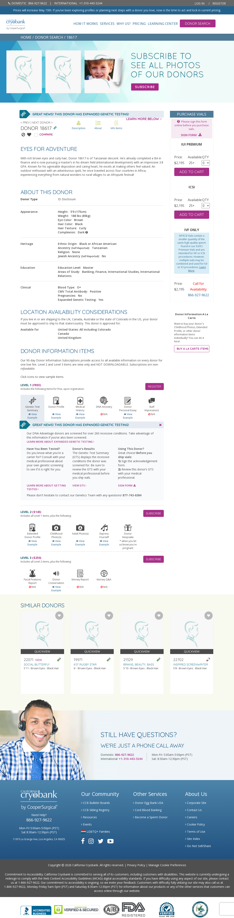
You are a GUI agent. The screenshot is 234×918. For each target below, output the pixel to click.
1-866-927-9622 (28, 882)
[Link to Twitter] (100, 841)
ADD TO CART (191, 171)
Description (78, 125)
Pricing (139, 24)
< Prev (25, 122)
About (98, 125)
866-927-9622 (27, 3)
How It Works (85, 24)
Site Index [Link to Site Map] (192, 839)
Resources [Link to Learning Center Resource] (89, 817)
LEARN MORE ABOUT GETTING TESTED (46, 487)
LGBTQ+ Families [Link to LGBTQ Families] (95, 831)
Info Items (116, 125)
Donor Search (197, 23)
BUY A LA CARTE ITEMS (192, 349)
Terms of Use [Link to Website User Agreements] (195, 831)
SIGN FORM (127, 485)
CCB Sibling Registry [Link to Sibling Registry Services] (95, 810)
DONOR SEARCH (49, 37)
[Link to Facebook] (83, 841)
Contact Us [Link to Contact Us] (193, 810)
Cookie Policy (195, 824)
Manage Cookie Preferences (167, 865)
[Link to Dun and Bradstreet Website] (166, 909)
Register (219, 3)
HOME (26, 37)
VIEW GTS (79, 485)
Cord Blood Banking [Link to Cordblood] (147, 810)
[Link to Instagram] (91, 841)
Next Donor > (42, 122)
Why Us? (124, 24)
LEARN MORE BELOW (144, 119)
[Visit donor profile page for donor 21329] (142, 653)
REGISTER (154, 386)
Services (107, 24)
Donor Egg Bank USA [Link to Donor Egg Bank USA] (148, 803)
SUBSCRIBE (153, 513)
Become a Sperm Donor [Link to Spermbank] (150, 817)
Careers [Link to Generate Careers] (191, 817)
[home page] (12, 24)
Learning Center (163, 24)
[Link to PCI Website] (200, 909)
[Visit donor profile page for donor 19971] (92, 653)
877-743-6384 (132, 495)
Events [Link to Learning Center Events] (86, 824)
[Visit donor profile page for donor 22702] (192, 653)
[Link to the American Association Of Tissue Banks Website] (111, 909)
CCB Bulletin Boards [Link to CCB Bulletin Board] (95, 803)
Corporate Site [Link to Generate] (195, 803)
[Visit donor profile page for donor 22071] (42, 653)
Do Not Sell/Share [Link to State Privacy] (198, 846)
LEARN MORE (60, 441)
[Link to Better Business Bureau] (36, 909)
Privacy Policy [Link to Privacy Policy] (136, 865)
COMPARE (46, 134)
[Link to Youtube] (110, 841)
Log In (199, 3)
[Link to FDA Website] (133, 909)
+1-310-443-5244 (78, 3)
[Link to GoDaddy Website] (77, 909)
